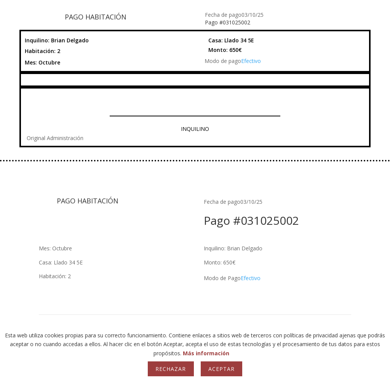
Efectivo (251, 60)
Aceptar (221, 368)
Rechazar (170, 368)
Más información (206, 353)
